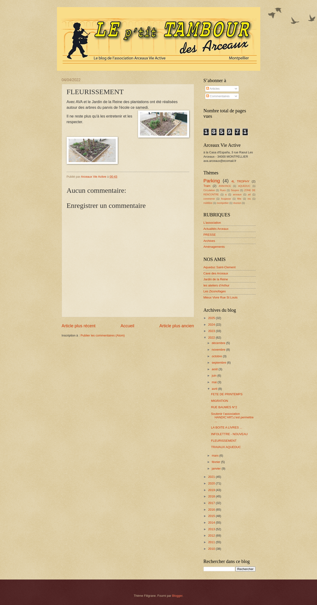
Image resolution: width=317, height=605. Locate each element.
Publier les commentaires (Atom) (103, 335)
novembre (219, 349)
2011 (212, 542)
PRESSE (210, 234)
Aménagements (214, 246)
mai (214, 382)
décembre (219, 343)
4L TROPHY (240, 181)
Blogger (177, 595)
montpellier (223, 203)
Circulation (209, 190)
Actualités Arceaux (216, 229)
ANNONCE (225, 186)
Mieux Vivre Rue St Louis (221, 297)
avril (215, 389)
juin (214, 375)
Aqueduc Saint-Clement (220, 267)
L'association (212, 222)
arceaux (237, 194)
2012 (212, 535)
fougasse (226, 198)
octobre (217, 356)
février (216, 462)
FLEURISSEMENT (224, 440)
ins (249, 198)
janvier (217, 468)
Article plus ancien (176, 326)
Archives (209, 241)
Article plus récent (79, 326)
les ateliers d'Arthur (217, 285)
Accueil (127, 326)
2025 (212, 318)
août (215, 369)
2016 (212, 509)
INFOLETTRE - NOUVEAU (229, 434)
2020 (212, 483)
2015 (212, 516)
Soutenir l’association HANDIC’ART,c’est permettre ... (232, 417)
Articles (213, 88)
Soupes (235, 190)
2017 (212, 503)
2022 (212, 337)
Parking (212, 180)
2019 (212, 490)
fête (239, 198)
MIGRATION (219, 401)
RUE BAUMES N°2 (224, 407)
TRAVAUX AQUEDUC (226, 447)
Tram (207, 186)
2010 (212, 548)
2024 (212, 324)
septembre (219, 362)
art (249, 194)
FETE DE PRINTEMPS (227, 394)
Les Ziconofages (215, 291)
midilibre (208, 203)
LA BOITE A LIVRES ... (226, 427)
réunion (237, 203)
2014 (212, 522)
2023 (212, 331)
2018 (212, 496)
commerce (209, 198)
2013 (212, 529)
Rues (223, 190)
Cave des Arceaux (216, 273)
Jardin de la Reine (216, 279)
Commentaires (218, 96)
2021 (212, 477)
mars (215, 455)
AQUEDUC (244, 186)
